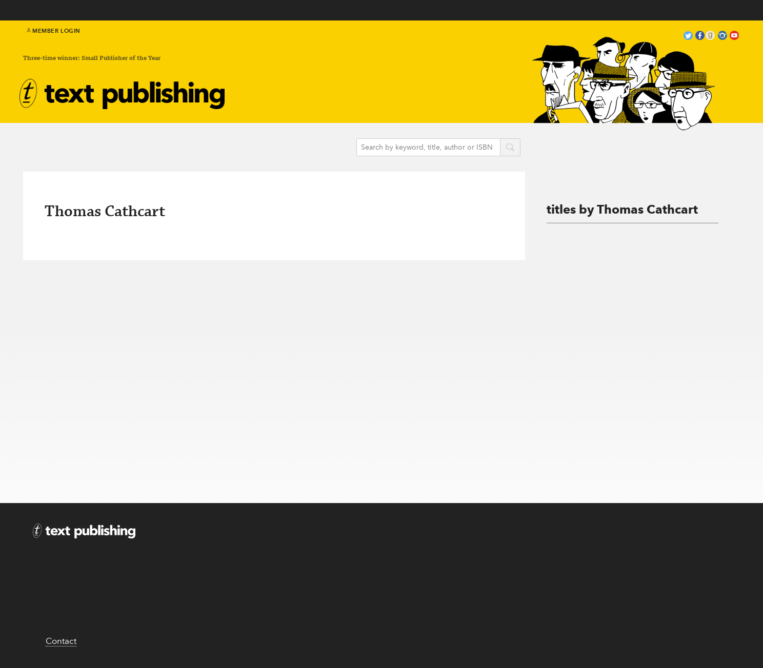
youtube (734, 36)
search (510, 148)
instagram (722, 36)
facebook (700, 36)
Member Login (54, 30)
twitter (688, 36)
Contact (61, 641)
